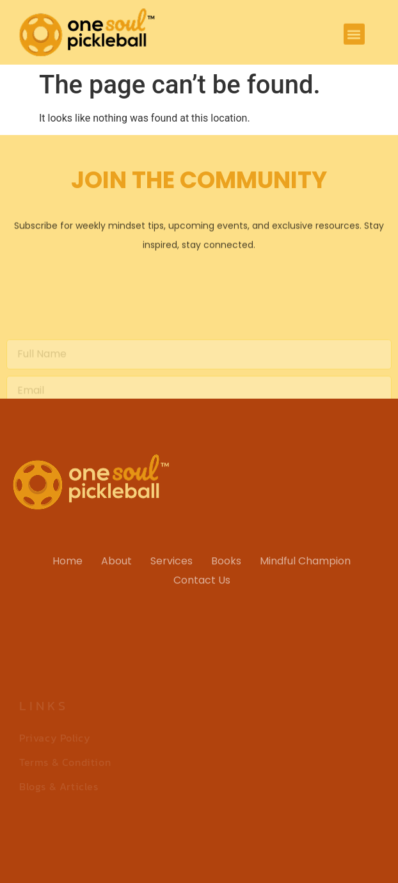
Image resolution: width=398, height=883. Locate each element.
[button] (354, 35)
